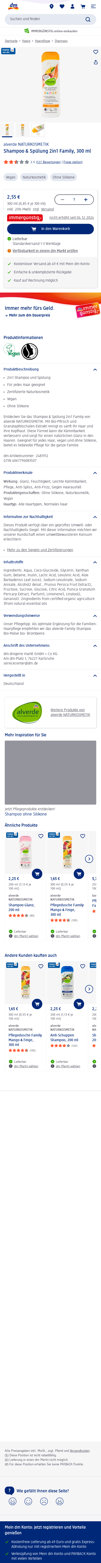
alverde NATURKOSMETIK (26, 144)
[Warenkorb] (83, 6)
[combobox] (50, 19)
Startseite (11, 41)
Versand (47, 209)
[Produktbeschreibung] (50, 370)
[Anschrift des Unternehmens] (50, 646)
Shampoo (61, 41)
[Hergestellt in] (50, 676)
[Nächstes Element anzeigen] (89, 859)
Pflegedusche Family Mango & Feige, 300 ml (67, 910)
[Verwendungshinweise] (50, 616)
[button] (93, 6)
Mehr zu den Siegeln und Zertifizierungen (40, 550)
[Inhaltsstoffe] (50, 562)
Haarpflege (42, 41)
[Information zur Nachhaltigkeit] (50, 517)
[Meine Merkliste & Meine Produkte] (62, 6)
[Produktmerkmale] (50, 473)
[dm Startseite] (13, 6)
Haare (26, 41)
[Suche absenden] (88, 19)
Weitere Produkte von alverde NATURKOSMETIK (49, 712)
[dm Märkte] (51, 6)
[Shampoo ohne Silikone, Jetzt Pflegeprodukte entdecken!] (50, 779)
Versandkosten (80, 1451)
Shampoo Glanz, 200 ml (22, 907)
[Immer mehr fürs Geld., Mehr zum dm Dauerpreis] (50, 311)
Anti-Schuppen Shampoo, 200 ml (64, 1038)
